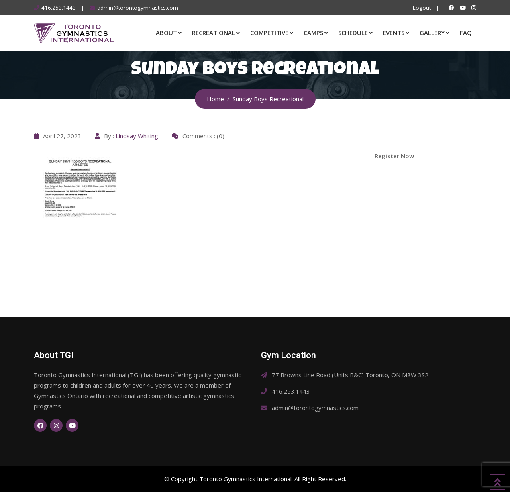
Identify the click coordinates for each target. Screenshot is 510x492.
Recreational (213, 33)
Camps (313, 33)
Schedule (353, 33)
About (166, 33)
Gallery (432, 33)
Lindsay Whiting (137, 136)
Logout (422, 7)
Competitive (269, 33)
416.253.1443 (58, 7)
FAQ (466, 33)
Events (393, 33)
